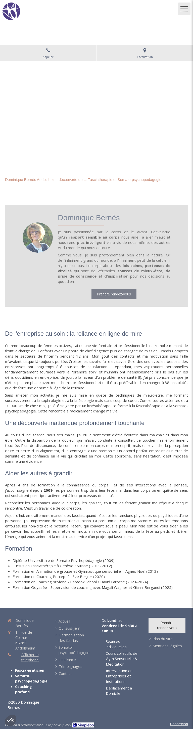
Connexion (179, 723)
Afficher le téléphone (30, 657)
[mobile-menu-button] (184, 9)
